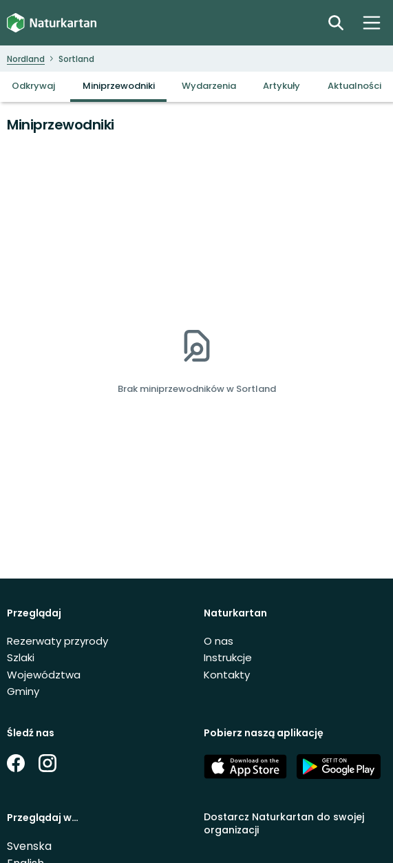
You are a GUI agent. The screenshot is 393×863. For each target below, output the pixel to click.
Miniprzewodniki (119, 85)
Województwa (44, 674)
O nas (218, 641)
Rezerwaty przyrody (57, 641)
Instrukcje (228, 657)
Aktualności (354, 85)
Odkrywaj (33, 85)
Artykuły (281, 85)
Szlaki (20, 657)
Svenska (29, 846)
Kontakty (227, 674)
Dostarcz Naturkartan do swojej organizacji (284, 823)
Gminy (23, 691)
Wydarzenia (209, 85)
